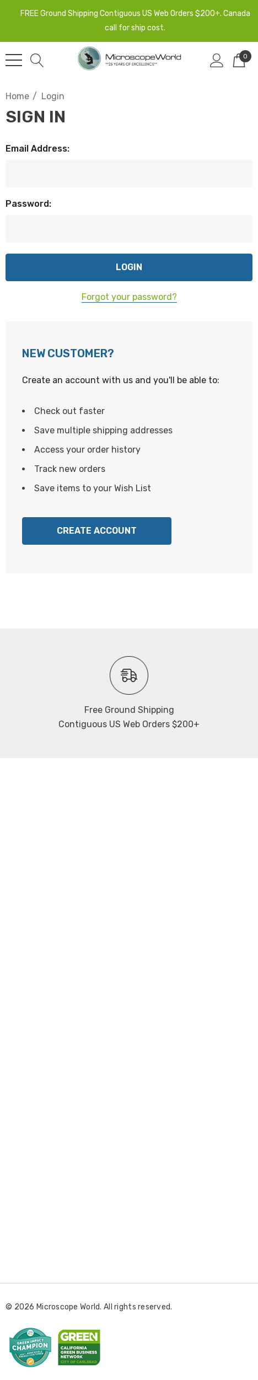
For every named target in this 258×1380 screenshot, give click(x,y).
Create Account (97, 530)
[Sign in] (217, 60)
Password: (28, 203)
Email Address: (37, 148)
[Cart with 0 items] (239, 60)
